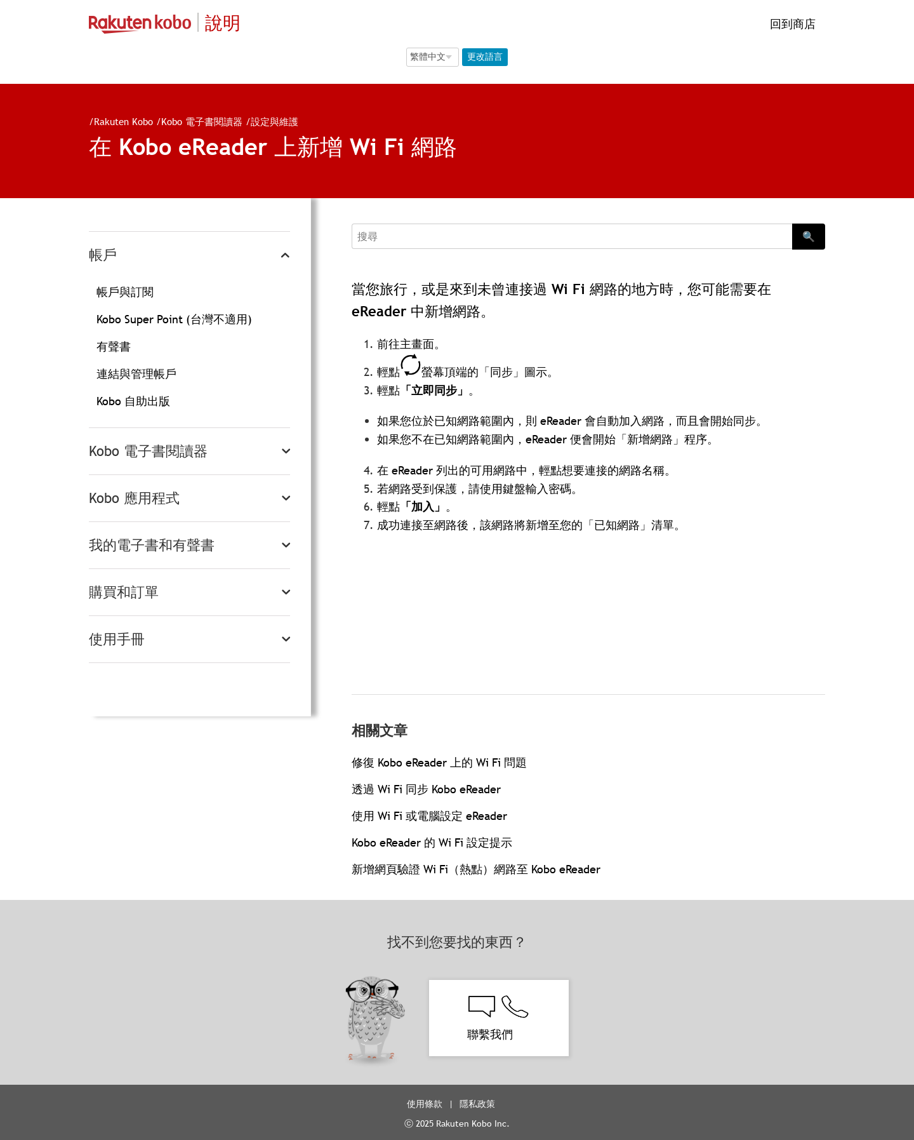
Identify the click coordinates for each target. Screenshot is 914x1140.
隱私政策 (479, 1104)
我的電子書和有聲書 (152, 545)
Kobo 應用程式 (134, 498)
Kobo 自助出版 (133, 401)
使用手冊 (117, 639)
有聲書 (113, 346)
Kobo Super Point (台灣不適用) (174, 319)
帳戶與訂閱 (125, 292)
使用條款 (424, 1104)
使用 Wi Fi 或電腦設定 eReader (429, 815)
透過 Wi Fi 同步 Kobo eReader (426, 789)
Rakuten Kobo (123, 121)
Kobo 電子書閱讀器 (201, 121)
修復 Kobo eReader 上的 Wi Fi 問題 (439, 762)
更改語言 (485, 56)
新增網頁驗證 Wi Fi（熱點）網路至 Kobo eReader (476, 869)
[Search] (572, 236)
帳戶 (103, 255)
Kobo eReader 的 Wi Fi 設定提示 (432, 842)
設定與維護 (274, 121)
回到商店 (791, 24)
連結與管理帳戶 (136, 373)
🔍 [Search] (808, 236)
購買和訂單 (124, 592)
